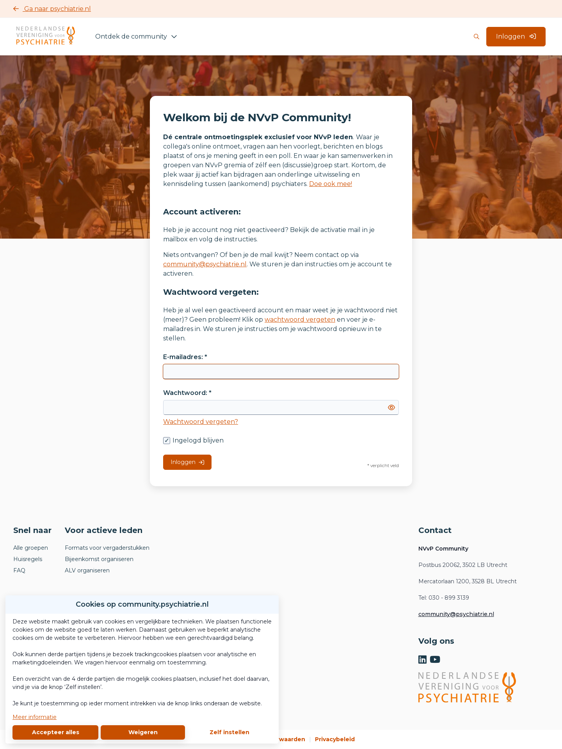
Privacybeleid (335, 739)
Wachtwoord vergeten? (200, 421)
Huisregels (27, 559)
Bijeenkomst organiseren (99, 559)
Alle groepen (30, 547)
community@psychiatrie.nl (205, 264)
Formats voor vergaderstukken (107, 547)
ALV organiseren (87, 570)
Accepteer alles (55, 732)
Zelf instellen (229, 732)
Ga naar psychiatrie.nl (52, 8)
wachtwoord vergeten (300, 319)
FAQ (19, 570)
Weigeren (143, 732)
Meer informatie (34, 717)
